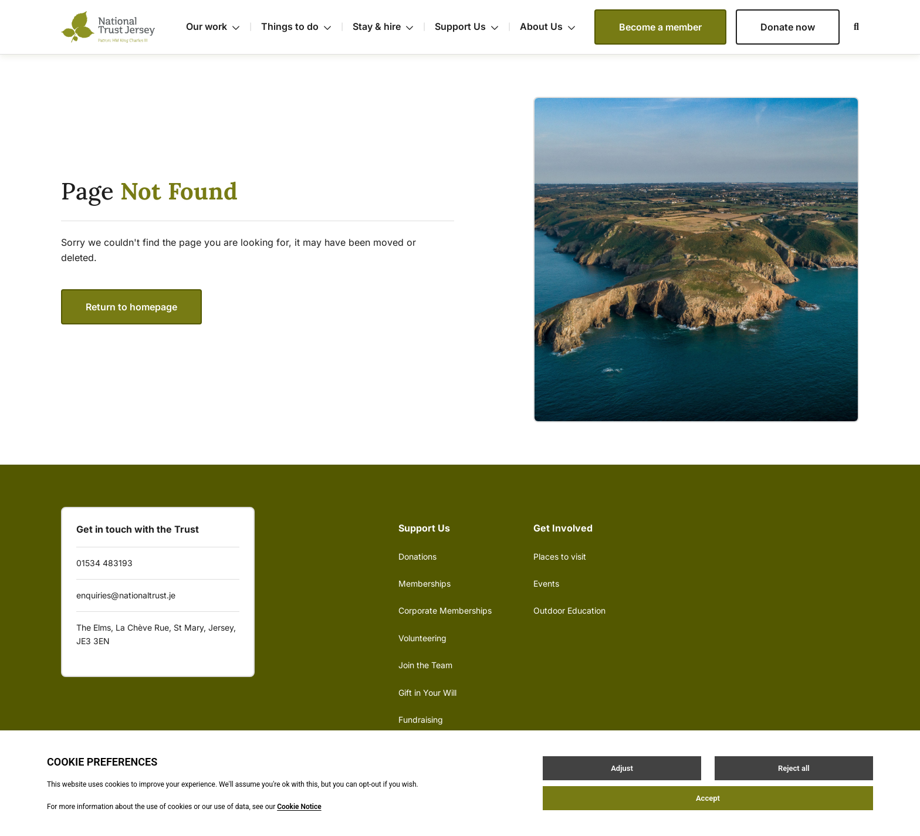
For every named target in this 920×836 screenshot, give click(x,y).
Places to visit (559, 556)
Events (546, 583)
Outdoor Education (569, 610)
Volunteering (422, 638)
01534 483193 (104, 563)
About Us (548, 26)
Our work (219, 27)
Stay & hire (389, 27)
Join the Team (425, 665)
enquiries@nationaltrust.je (125, 595)
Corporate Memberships (445, 610)
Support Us (472, 27)
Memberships (424, 583)
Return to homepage (131, 307)
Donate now (787, 27)
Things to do (302, 27)
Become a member (660, 27)
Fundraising (420, 720)
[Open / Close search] (849, 27)
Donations (417, 556)
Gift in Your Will (427, 693)
